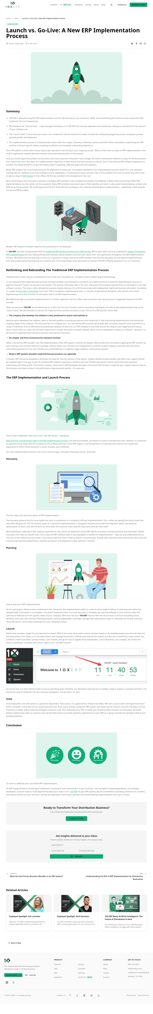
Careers (106, 973)
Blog (103, 5)
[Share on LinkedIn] (132, 43)
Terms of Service (143, 995)
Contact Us (122, 5)
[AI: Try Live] (67, 5)
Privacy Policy (131, 995)
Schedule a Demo (138, 5)
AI (61, 5)
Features (53, 5)
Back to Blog (14, 943)
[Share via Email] (141, 43)
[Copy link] (145, 43)
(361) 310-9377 (133, 964)
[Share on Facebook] (136, 43)
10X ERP (73, 791)
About (96, 5)
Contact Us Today (76, 818)
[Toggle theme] (111, 4)
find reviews (28, 176)
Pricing (88, 5)
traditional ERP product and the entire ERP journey (68, 251)
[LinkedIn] (7, 982)
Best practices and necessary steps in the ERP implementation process (37, 440)
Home (8, 18)
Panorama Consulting (28, 291)
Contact (106, 977)
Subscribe (76, 856)
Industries (79, 5)
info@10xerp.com (135, 968)
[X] (13, 982)
